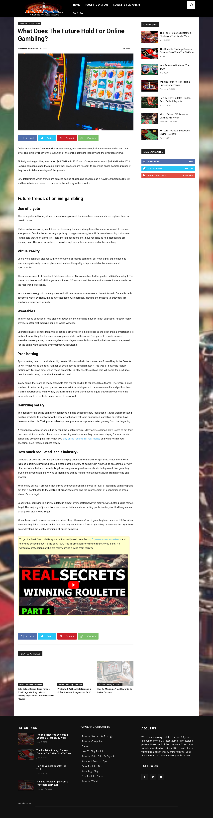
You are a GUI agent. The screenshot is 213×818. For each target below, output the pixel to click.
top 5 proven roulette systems (104, 539)
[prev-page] (20, 706)
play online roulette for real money (81, 438)
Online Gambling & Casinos (29, 23)
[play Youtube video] (73, 584)
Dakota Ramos (27, 48)
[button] (191, 5)
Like (191, 161)
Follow (189, 168)
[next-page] (25, 706)
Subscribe (188, 175)
